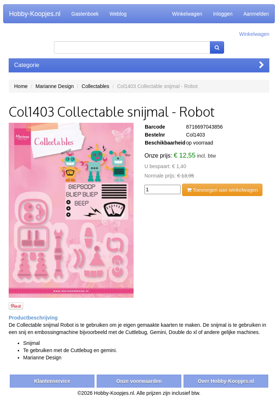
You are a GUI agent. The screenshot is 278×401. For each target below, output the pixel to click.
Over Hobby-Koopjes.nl (226, 381)
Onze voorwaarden (138, 381)
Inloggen (222, 14)
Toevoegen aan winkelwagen (222, 190)
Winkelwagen (187, 14)
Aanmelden (256, 14)
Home (21, 86)
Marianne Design (54, 86)
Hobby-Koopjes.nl (34, 13)
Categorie (139, 65)
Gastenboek (85, 14)
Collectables (95, 86)
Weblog (118, 14)
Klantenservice (52, 381)
